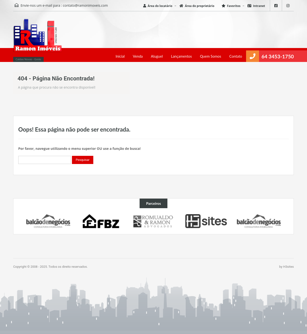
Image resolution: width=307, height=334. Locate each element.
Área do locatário (157, 6)
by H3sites (286, 266)
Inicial (120, 56)
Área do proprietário (196, 6)
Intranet (256, 6)
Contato (235, 56)
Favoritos (231, 6)
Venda (138, 56)
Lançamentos (181, 56)
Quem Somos (210, 56)
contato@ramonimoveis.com (85, 5)
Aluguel (157, 56)
